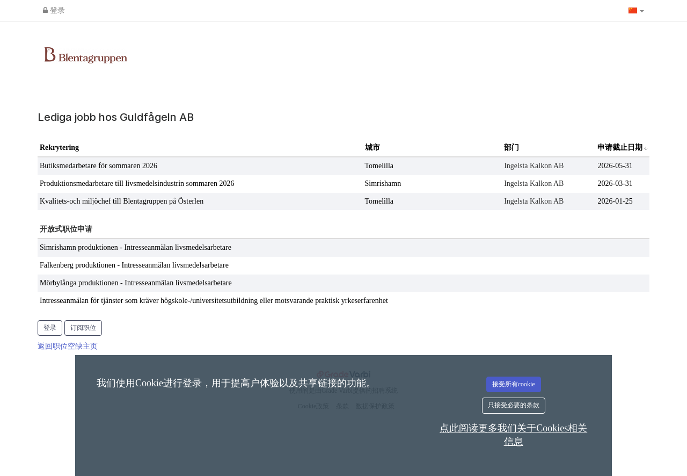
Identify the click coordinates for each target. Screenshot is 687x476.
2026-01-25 (614, 201)
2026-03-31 (614, 183)
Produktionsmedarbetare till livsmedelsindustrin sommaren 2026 (137, 183)
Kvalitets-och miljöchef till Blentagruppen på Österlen (121, 201)
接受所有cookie (513, 384)
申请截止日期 (621, 147)
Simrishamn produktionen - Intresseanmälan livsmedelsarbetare (135, 247)
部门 (511, 147)
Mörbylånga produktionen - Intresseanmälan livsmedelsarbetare (136, 283)
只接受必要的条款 (513, 405)
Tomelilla (379, 166)
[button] (636, 10)
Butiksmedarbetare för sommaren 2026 (98, 166)
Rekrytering (59, 147)
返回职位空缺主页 (68, 346)
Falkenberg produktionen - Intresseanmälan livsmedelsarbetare (134, 265)
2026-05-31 (614, 166)
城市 (372, 147)
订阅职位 (83, 327)
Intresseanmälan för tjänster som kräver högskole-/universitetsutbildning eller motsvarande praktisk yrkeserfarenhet (214, 301)
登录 (54, 10)
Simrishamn (383, 183)
